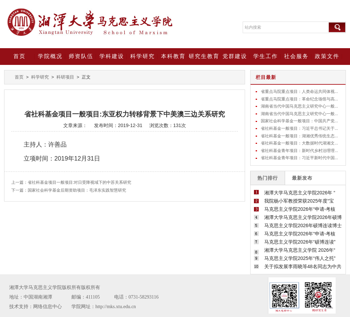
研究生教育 (204, 56)
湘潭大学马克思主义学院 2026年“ (299, 250)
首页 (19, 56)
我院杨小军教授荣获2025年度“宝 (299, 201)
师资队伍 (81, 56)
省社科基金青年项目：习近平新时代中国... (299, 157)
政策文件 (327, 56)
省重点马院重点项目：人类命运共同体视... (299, 91)
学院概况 (50, 56)
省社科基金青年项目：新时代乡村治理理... (299, 150)
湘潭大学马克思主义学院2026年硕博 (303, 217)
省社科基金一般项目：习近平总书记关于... (299, 128)
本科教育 (173, 56)
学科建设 (111, 56)
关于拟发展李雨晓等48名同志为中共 (302, 266)
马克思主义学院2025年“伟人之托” (299, 258)
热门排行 (267, 178)
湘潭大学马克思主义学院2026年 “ (299, 192)
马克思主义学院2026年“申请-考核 (299, 209)
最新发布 (302, 178)
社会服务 (296, 56)
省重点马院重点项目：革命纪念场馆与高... (299, 99)
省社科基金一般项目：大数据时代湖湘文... (299, 143)
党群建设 (235, 56)
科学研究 (142, 56)
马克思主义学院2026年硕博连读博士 (303, 225)
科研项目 (65, 77)
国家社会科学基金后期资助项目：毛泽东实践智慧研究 (77, 190)
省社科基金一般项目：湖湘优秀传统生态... (299, 136)
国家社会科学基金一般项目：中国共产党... (299, 121)
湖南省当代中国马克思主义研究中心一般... (299, 106)
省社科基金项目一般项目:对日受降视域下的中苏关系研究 (79, 182)
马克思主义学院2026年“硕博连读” (299, 242)
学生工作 (265, 56)
